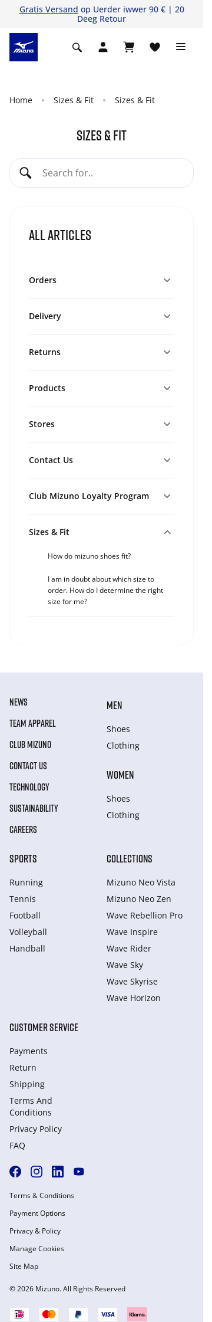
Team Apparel (32, 723)
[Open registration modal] (103, 47)
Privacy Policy (35, 1128)
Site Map (23, 1266)
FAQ (17, 1145)
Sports (23, 858)
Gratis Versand (48, 9)
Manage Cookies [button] (36, 1249)
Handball (27, 948)
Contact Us (28, 766)
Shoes (118, 728)
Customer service (43, 1027)
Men (114, 704)
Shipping (27, 1084)
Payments (28, 1051)
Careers (23, 829)
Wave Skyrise (132, 981)
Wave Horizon (134, 997)
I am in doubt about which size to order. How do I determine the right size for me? (105, 590)
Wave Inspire (132, 931)
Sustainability (33, 808)
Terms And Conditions (30, 1106)
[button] (101, 280)
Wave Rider (129, 948)
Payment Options (37, 1213)
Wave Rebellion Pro (145, 915)
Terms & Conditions (41, 1196)
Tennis (22, 898)
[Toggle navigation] (181, 47)
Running (26, 882)
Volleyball (28, 931)
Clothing (123, 745)
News (18, 702)
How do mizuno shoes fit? (89, 556)
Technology (29, 787)
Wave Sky (125, 964)
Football (25, 915)
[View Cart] (129, 47)
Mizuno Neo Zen (139, 898)
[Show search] (77, 47)
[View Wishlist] (155, 47)
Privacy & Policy (35, 1231)
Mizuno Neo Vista (141, 882)
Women (120, 774)
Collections (130, 858)
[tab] (111, 555)
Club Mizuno (30, 744)
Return (23, 1067)
